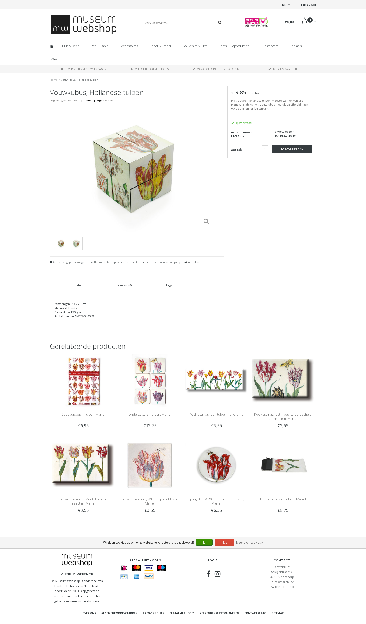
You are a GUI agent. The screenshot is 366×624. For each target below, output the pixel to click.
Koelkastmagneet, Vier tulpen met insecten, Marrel (83, 501)
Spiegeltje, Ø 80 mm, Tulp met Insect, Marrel (216, 501)
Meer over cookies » (249, 542)
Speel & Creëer (160, 46)
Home (54, 79)
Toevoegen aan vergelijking (162, 262)
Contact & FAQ (255, 613)
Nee (224, 542)
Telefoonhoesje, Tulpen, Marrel (283, 499)
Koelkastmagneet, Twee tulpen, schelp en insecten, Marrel (283, 416)
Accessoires (129, 46)
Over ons (89, 613)
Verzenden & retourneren (219, 613)
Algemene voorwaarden (119, 613)
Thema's (296, 46)
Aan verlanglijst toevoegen (69, 262)
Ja (204, 542)
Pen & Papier (100, 46)
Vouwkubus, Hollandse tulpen (79, 79)
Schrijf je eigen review (99, 100)
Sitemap (278, 613)
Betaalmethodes (181, 613)
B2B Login (308, 4)
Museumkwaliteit (282, 69)
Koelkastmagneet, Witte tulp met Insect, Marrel (150, 501)
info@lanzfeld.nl (284, 582)
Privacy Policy (153, 613)
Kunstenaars (269, 46)
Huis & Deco (70, 46)
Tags (169, 285)
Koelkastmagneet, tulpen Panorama (216, 414)
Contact (282, 560)
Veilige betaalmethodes (150, 69)
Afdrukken (194, 262)
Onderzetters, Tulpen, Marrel (149, 414)
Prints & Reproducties (234, 46)
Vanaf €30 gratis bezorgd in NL (216, 69)
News (53, 58)
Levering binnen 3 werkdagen (83, 69)
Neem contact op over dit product (115, 262)
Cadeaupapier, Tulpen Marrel (83, 414)
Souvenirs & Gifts (195, 46)
